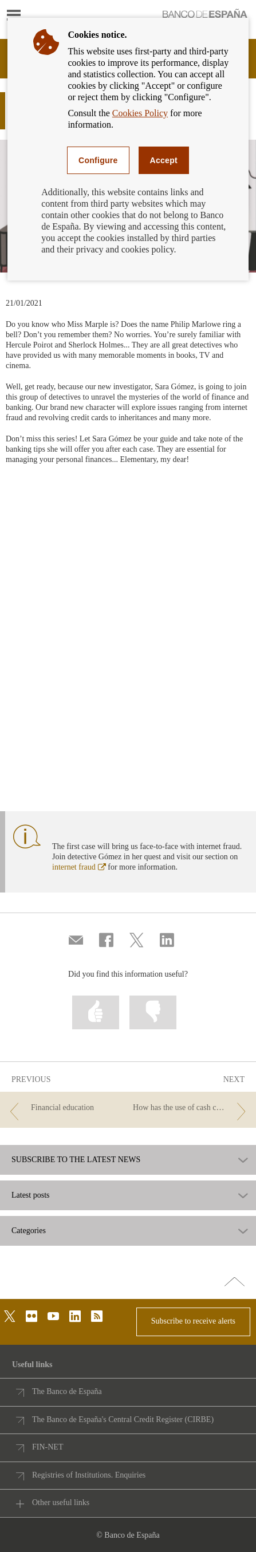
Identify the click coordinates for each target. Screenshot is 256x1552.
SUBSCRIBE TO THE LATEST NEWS (75, 1160)
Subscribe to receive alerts (193, 1321)
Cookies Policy (140, 113)
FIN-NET (47, 1447)
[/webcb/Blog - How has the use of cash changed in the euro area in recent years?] (191, 1108)
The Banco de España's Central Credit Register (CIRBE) (123, 1419)
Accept (164, 160)
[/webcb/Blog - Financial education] (64, 1108)
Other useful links (60, 1502)
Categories (28, 1231)
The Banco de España (67, 1391)
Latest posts (30, 1195)
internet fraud (79, 867)
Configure (98, 160)
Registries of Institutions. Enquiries (88, 1475)
